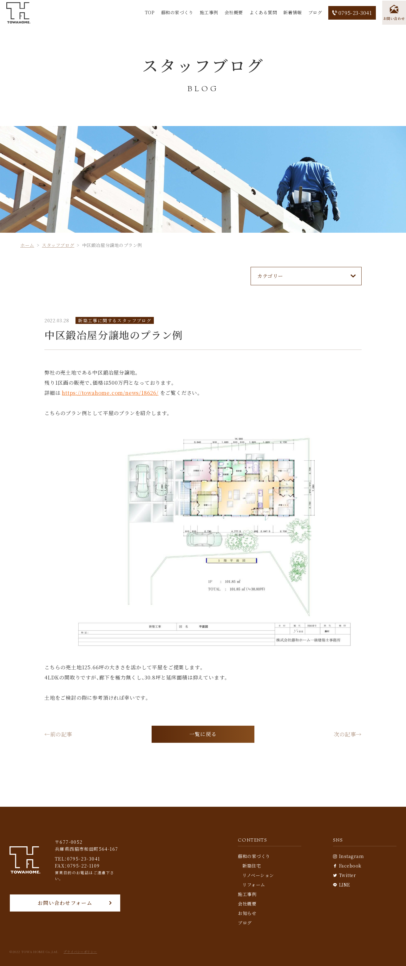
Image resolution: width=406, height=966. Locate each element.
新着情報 (291, 12)
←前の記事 (59, 734)
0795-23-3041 (350, 12)
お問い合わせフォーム (65, 903)
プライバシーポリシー (80, 951)
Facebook (347, 865)
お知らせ (247, 913)
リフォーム (253, 884)
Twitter (344, 875)
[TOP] (19, 12)
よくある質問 (261, 12)
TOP (148, 12)
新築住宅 (251, 865)
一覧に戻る (203, 734)
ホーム (27, 245)
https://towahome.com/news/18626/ (110, 392)
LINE (341, 884)
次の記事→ (347, 734)
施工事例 (207, 12)
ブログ (314, 12)
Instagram (348, 856)
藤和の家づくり (176, 12)
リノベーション (258, 875)
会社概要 (232, 12)
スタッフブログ (58, 245)
